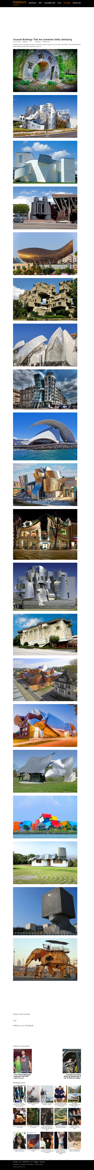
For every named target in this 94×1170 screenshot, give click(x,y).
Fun (59, 3)
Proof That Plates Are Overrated (19, 1126)
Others (67, 3)
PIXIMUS (19, 2)
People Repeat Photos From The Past (75, 1127)
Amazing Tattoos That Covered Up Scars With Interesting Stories (60, 1151)
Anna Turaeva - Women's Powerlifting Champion (47, 1151)
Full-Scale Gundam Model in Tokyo (47, 1104)
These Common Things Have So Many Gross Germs (19, 1105)
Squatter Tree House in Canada (33, 1126)
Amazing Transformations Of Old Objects (74, 1105)
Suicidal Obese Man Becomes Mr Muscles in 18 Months (61, 1105)
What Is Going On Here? (33, 1104)
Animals (32, 3)
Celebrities (49, 3)
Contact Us (16, 1164)
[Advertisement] (47, 23)
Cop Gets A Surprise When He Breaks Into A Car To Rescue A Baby (72, 1076)
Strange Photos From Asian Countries (19, 1150)
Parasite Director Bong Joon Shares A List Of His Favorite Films (47, 1127)
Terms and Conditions (27, 1164)
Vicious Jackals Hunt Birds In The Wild (75, 1150)
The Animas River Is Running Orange (61, 1126)
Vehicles (77, 3)
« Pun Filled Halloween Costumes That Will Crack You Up (22, 1076)
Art (40, 3)
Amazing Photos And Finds (33, 1150)
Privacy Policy (39, 1164)
